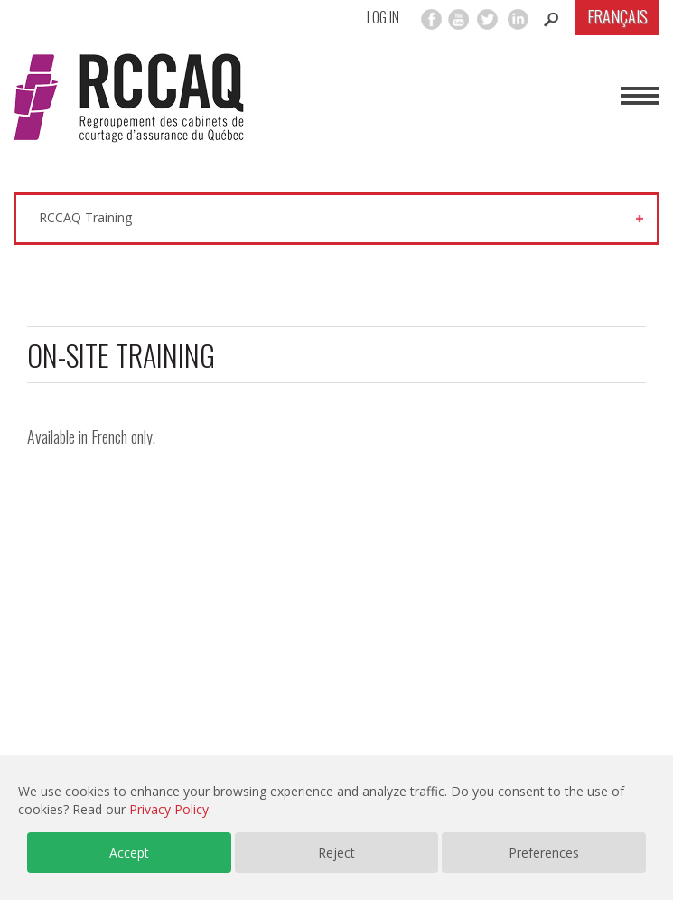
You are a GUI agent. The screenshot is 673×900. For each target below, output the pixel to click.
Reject (336, 852)
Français (617, 16)
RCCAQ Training (85, 217)
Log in (383, 17)
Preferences (544, 852)
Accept (129, 852)
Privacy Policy (169, 809)
